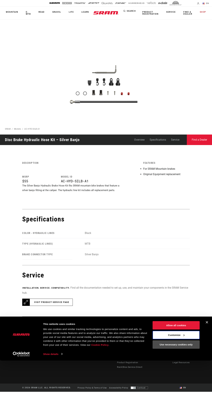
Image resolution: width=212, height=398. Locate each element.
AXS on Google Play (160, 350)
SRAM (8, 129)
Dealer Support (125, 350)
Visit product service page (51, 308)
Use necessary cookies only (176, 382)
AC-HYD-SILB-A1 (32, 129)
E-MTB (26, 13)
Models (17, 129)
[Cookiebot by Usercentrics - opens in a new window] (21, 391)
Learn (76, 13)
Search (139, 12)
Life (64, 13)
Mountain (11, 13)
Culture (112, 350)
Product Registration (158, 13)
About (177, 346)
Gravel (51, 13)
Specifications (158, 139)
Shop (204, 12)
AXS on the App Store (161, 346)
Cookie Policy (100, 382)
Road (39, 13)
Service (176, 12)
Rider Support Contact (129, 346)
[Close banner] (207, 360)
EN (207, 3)
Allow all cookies (176, 363)
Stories (112, 346)
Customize (176, 372)
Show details (50, 391)
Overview (139, 139)
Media (177, 350)
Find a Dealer (190, 13)
